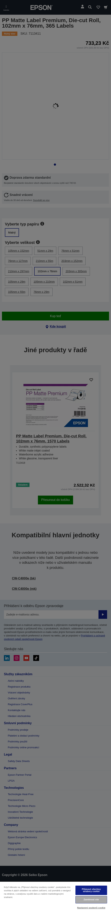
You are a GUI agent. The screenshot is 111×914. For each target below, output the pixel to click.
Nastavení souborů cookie (91, 908)
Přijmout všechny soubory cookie (91, 890)
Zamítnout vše (91, 899)
